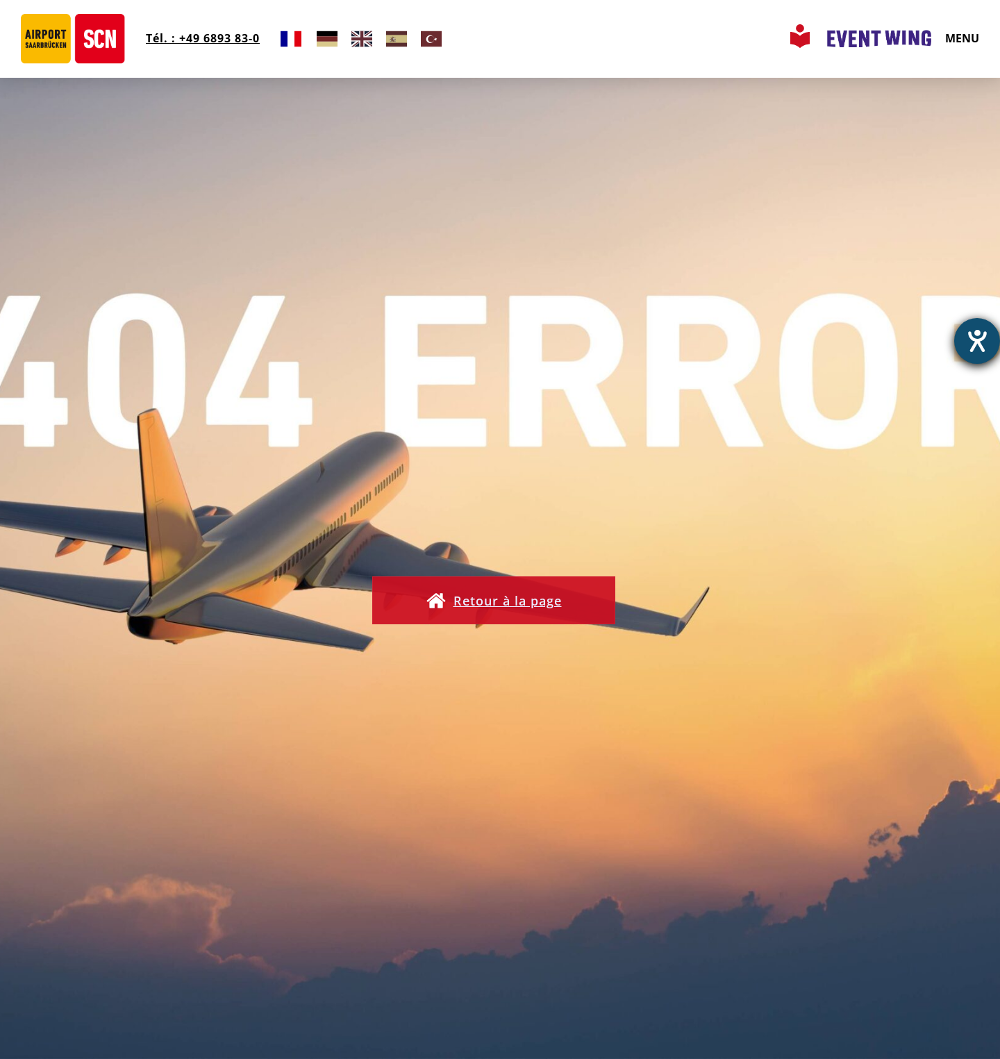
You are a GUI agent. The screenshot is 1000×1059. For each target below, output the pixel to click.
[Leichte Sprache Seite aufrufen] (801, 44)
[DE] (327, 38)
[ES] (396, 38)
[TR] (431, 38)
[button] (500, 601)
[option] (327, 38)
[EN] (361, 38)
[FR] (291, 38)
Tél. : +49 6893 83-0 (199, 38)
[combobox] (291, 38)
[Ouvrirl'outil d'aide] (977, 341)
